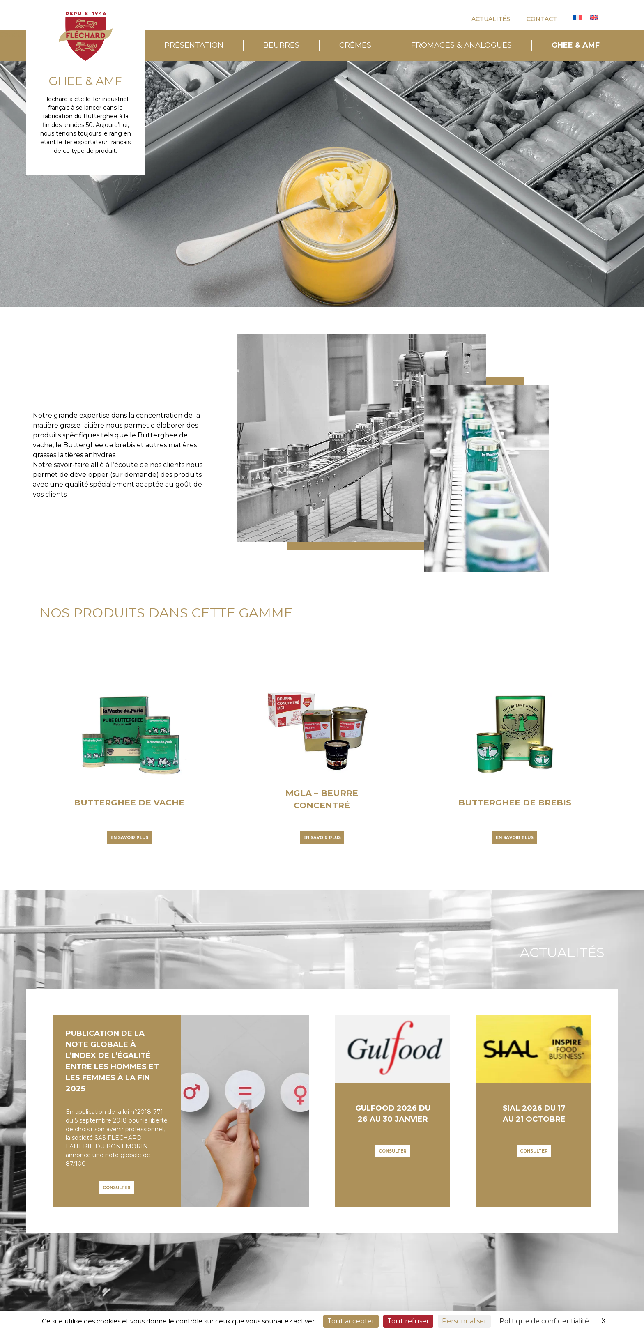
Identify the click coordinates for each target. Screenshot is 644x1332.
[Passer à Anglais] (594, 17)
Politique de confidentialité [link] (544, 1321)
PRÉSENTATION (193, 45)
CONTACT (542, 19)
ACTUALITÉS (491, 19)
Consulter (117, 1187)
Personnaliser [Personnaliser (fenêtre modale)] (464, 1321)
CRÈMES (355, 45)
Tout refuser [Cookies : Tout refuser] (408, 1321)
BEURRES (281, 45)
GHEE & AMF (576, 45)
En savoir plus (129, 837)
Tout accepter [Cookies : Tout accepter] (351, 1321)
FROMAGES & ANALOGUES (461, 45)
